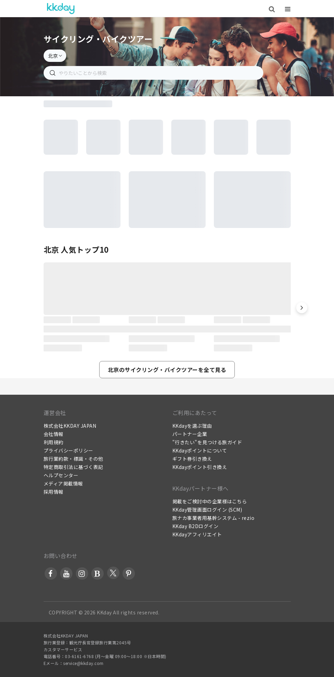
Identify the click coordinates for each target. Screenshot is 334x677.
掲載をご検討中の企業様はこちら (209, 501)
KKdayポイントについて (199, 450)
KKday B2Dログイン (195, 526)
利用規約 (54, 442)
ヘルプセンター (61, 475)
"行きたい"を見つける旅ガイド (207, 442)
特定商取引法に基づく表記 (73, 466)
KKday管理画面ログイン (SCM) (207, 509)
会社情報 (54, 433)
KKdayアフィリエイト (197, 534)
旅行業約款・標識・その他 (73, 458)
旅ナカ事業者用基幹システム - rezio (213, 517)
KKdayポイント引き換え (199, 466)
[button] (301, 307)
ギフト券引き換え (192, 458)
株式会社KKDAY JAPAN (70, 425)
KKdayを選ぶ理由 (192, 425)
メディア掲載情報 (63, 483)
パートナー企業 (189, 433)
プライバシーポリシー (68, 450)
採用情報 (54, 491)
